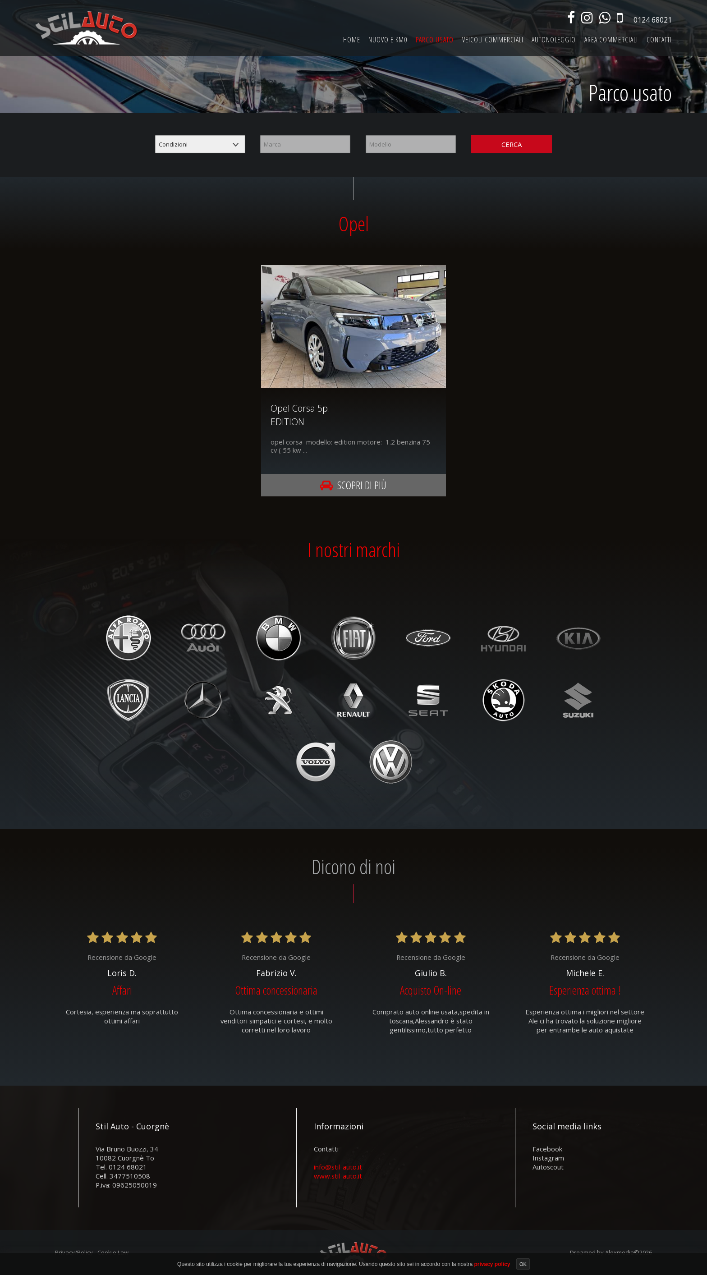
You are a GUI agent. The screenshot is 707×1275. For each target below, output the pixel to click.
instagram (548, 1157)
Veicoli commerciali (492, 40)
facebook (547, 1148)
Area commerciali (611, 40)
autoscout (548, 1166)
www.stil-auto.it (338, 1175)
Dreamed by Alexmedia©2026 (611, 1252)
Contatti (659, 40)
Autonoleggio (554, 40)
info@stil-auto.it (338, 1166)
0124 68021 (653, 20)
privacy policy (492, 1264)
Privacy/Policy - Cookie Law (92, 1252)
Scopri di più (353, 484)
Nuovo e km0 (387, 40)
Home (351, 40)
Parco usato (435, 40)
